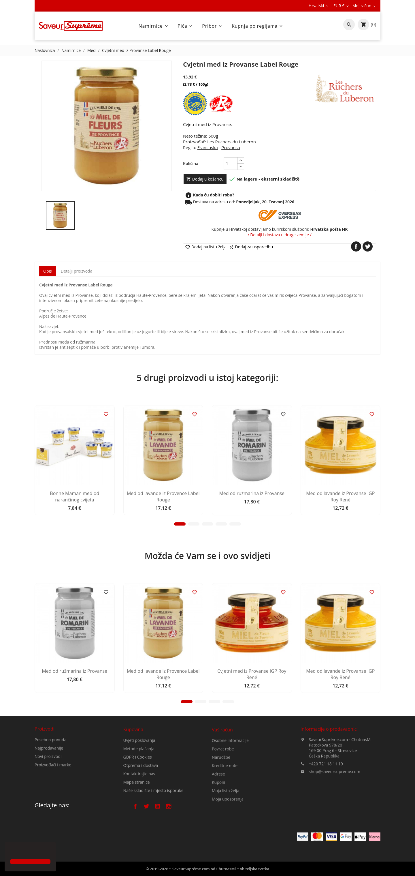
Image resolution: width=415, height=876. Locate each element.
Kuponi (218, 828)
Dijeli (356, 246)
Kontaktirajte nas (139, 815)
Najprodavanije (49, 774)
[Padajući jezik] (319, 6)
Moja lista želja (225, 837)
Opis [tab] (47, 271)
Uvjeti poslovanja (139, 781)
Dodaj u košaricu (205, 179)
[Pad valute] (341, 6)
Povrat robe (223, 795)
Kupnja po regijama (258, 26)
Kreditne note (224, 812)
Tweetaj (368, 246)
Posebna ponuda (50, 765)
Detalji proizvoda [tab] (77, 271)
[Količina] (230, 163)
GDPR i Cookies (137, 798)
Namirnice (154, 26)
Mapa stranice (136, 823)
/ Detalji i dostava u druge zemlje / (279, 234)
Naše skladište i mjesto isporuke (153, 831)
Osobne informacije (230, 786)
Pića (185, 26)
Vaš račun (222, 776)
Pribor (212, 26)
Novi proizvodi (48, 782)
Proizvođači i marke (53, 791)
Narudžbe (221, 803)
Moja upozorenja (228, 845)
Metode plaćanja (138, 790)
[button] (11, 851)
